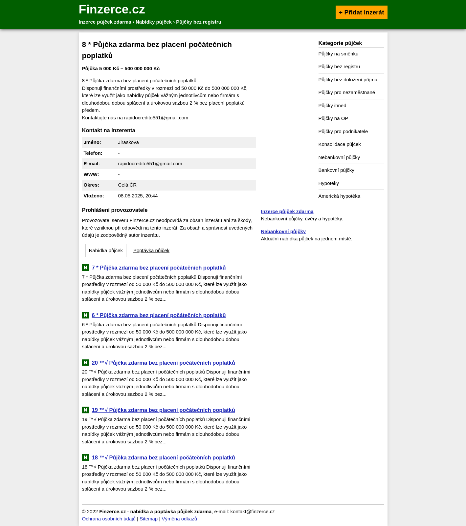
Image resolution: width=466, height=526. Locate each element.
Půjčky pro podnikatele (343, 131)
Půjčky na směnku (339, 53)
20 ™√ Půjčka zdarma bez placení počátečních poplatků (163, 363)
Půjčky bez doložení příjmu (348, 79)
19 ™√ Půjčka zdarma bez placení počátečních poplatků (163, 410)
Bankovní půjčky (336, 170)
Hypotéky (329, 183)
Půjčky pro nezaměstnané (347, 92)
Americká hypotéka (340, 196)
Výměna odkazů (179, 518)
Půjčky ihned (332, 105)
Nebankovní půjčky (339, 157)
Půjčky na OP (333, 118)
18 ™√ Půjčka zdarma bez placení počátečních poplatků (163, 457)
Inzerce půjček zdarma (287, 211)
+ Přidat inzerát (361, 12)
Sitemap (149, 518)
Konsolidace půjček (340, 144)
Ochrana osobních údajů (109, 518)
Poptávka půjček (151, 250)
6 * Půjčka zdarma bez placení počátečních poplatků (159, 315)
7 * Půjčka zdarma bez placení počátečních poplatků (159, 268)
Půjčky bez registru (339, 66)
